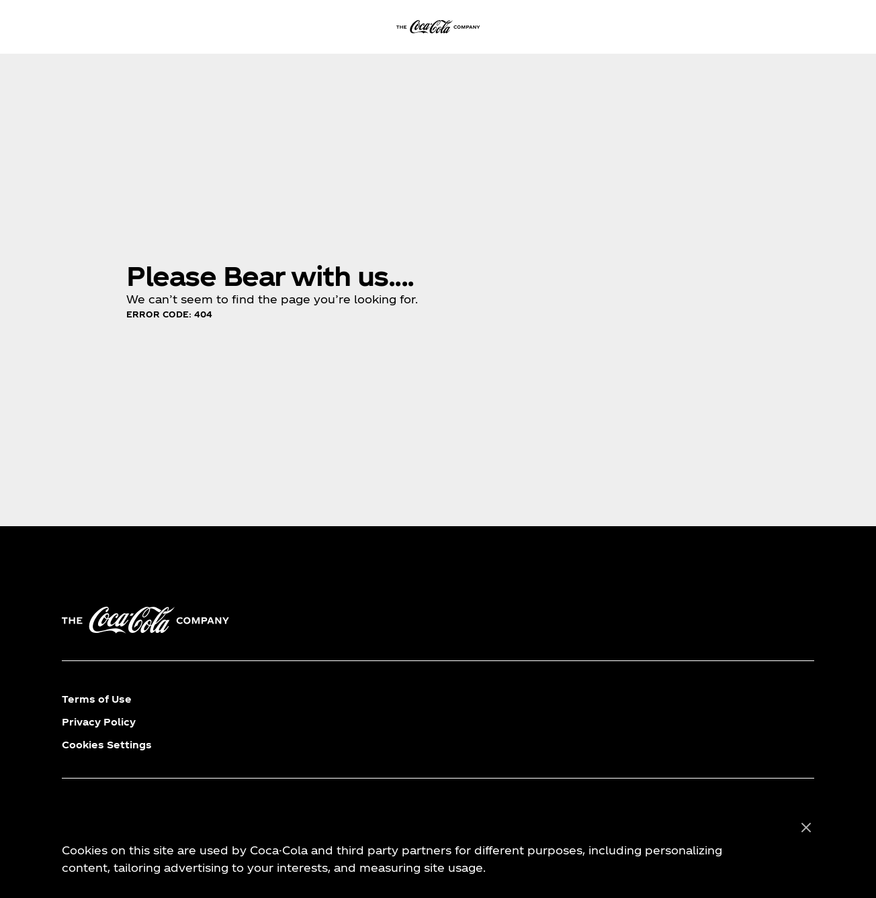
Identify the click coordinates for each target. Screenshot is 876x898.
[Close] (806, 828)
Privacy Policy (99, 722)
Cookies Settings (107, 744)
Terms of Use (97, 699)
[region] (438, 848)
